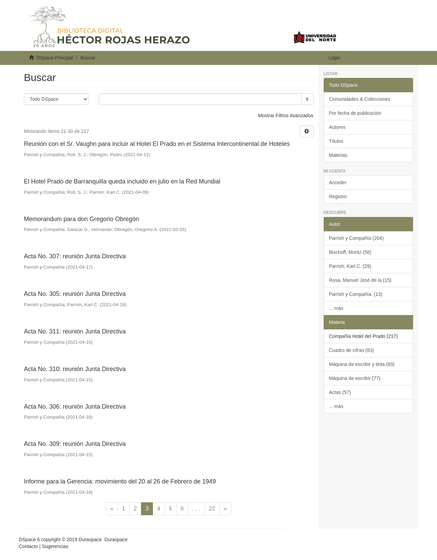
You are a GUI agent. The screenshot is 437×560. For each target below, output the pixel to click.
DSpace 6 (29, 539)
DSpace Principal (55, 57)
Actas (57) (340, 392)
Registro (338, 196)
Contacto (28, 546)
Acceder (338, 182)
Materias (338, 155)
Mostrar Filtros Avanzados (285, 115)
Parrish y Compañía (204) (356, 238)
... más (336, 308)
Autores (337, 127)
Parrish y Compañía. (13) (355, 294)
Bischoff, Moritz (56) (350, 252)
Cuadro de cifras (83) (351, 350)
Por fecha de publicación (355, 113)
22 (212, 508)
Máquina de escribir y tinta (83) (362, 364)
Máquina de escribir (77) (355, 378)
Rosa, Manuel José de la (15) (360, 280)
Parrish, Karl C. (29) (350, 266)
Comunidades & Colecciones (360, 99)
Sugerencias (55, 546)
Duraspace (116, 539)
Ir (307, 99)
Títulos (336, 141)
